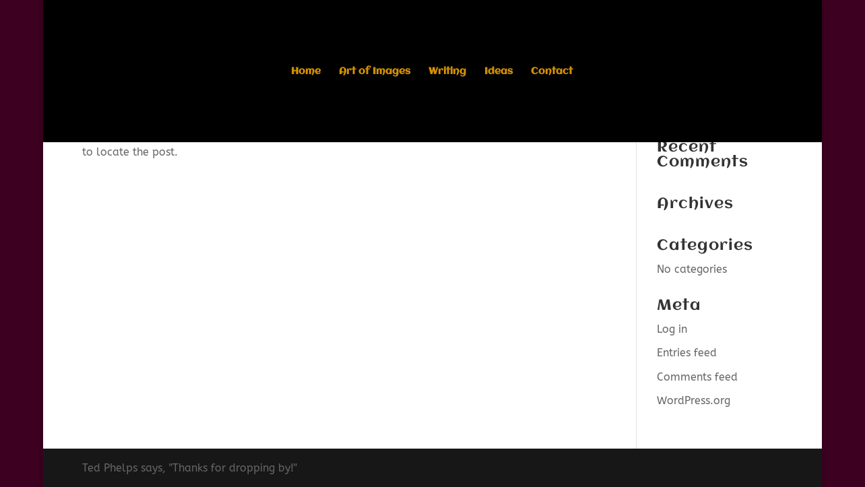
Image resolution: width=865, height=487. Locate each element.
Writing (447, 72)
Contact (552, 72)
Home (306, 72)
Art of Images (374, 72)
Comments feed (697, 376)
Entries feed (687, 352)
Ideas (498, 72)
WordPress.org (693, 400)
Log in (672, 329)
